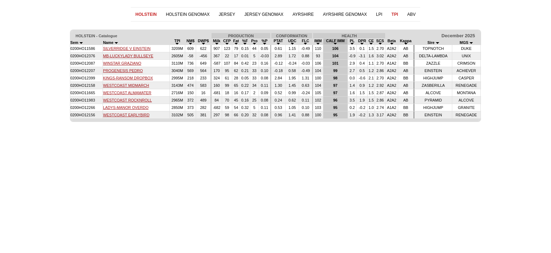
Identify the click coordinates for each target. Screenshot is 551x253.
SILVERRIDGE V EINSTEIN (126, 48)
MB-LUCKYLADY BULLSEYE (128, 56)
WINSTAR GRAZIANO (122, 63)
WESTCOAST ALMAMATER (127, 93)
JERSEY (227, 14)
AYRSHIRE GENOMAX (345, 14)
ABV (411, 14)
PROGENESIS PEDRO (123, 71)
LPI (379, 14)
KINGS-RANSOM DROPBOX (128, 78)
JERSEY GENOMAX (263, 14)
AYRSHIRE (302, 14)
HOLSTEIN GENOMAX (188, 14)
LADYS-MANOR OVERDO (125, 107)
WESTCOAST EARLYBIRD (126, 115)
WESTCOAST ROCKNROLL (127, 100)
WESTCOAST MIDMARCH (126, 85)
